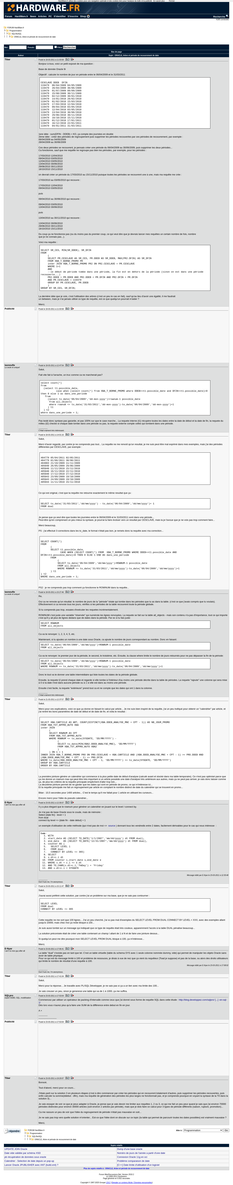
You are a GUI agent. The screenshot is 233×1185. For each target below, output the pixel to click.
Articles (42, 16)
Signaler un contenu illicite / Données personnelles (132, 1183)
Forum (8, 16)
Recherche (221, 16)
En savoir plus (159, 1)
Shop (85, 16)
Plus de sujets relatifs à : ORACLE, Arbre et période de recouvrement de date (116, 1168)
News (33, 16)
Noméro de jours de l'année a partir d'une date (141, 1153)
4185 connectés (222, 20)
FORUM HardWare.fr (15, 28)
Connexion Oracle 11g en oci (132, 1157)
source (111, 825)
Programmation (15, 31)
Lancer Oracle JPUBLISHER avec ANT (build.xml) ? (31, 1165)
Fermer (172, 1)
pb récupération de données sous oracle (25, 1157)
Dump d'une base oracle (129, 1149)
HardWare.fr (21, 16)
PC (50, 16)
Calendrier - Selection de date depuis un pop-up (29, 1161)
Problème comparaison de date (133, 1161)
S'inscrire (73, 16)
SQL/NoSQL (16, 34)
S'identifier (60, 16)
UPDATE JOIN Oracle (15, 1149)
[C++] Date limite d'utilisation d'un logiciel (138, 1165)
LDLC (108, 1183)
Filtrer (59, 47)
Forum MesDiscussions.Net (110, 1174)
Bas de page (116, 52)
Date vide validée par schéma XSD (22, 1153)
